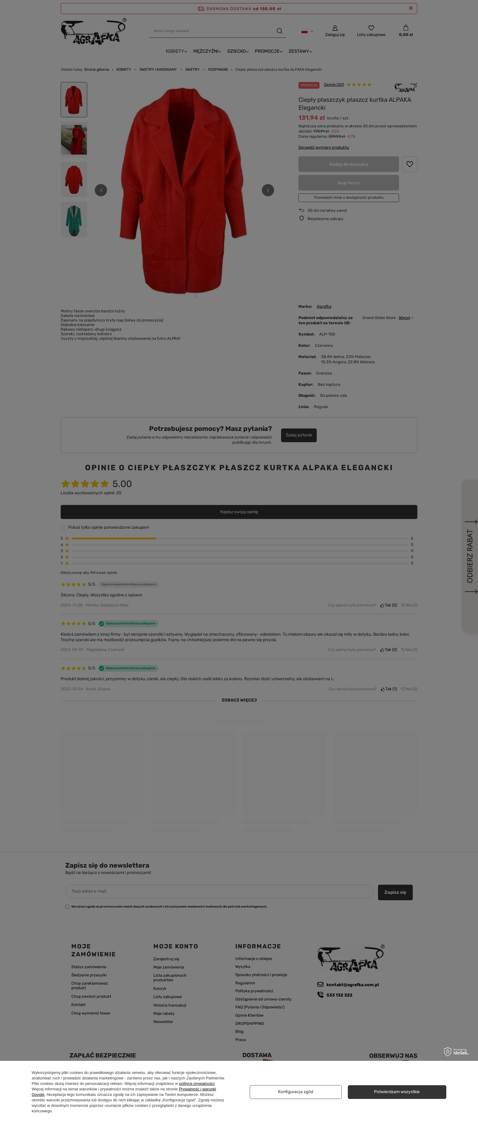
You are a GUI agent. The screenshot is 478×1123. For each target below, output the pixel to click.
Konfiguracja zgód (295, 1091)
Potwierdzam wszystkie (397, 1091)
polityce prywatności (196, 1083)
